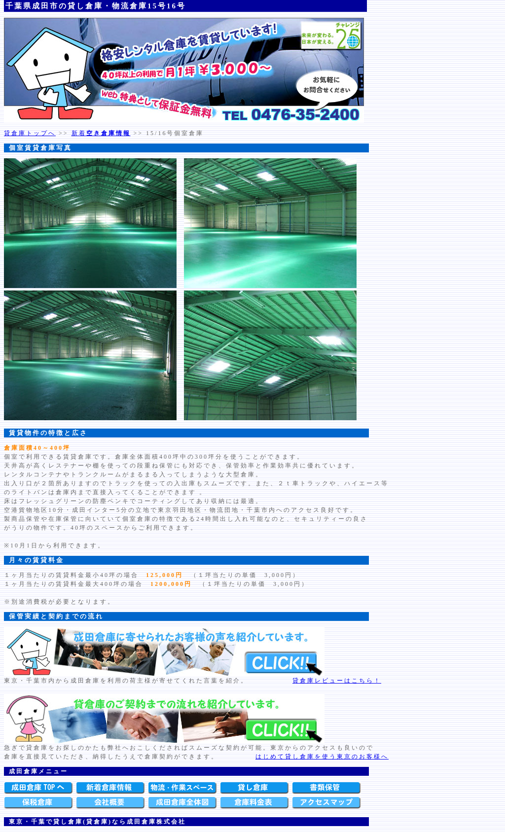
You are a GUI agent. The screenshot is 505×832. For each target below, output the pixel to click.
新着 (101, 133)
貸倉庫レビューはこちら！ (336, 680)
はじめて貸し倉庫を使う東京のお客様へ (322, 756)
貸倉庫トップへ (30, 133)
